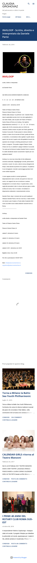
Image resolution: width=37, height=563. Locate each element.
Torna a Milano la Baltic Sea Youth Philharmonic (16, 394)
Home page (6, 17)
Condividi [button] (28, 273)
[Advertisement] (18, 344)
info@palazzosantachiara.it (12, 263)
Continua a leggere (9, 420)
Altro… (28, 17)
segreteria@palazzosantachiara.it (11, 265)
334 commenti (16, 417)
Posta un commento (19, 479)
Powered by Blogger (18, 557)
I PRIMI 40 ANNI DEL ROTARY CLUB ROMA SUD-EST (17, 519)
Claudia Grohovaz (10, 5)
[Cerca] (29, 3)
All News (18, 17)
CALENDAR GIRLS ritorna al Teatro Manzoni (18, 456)
